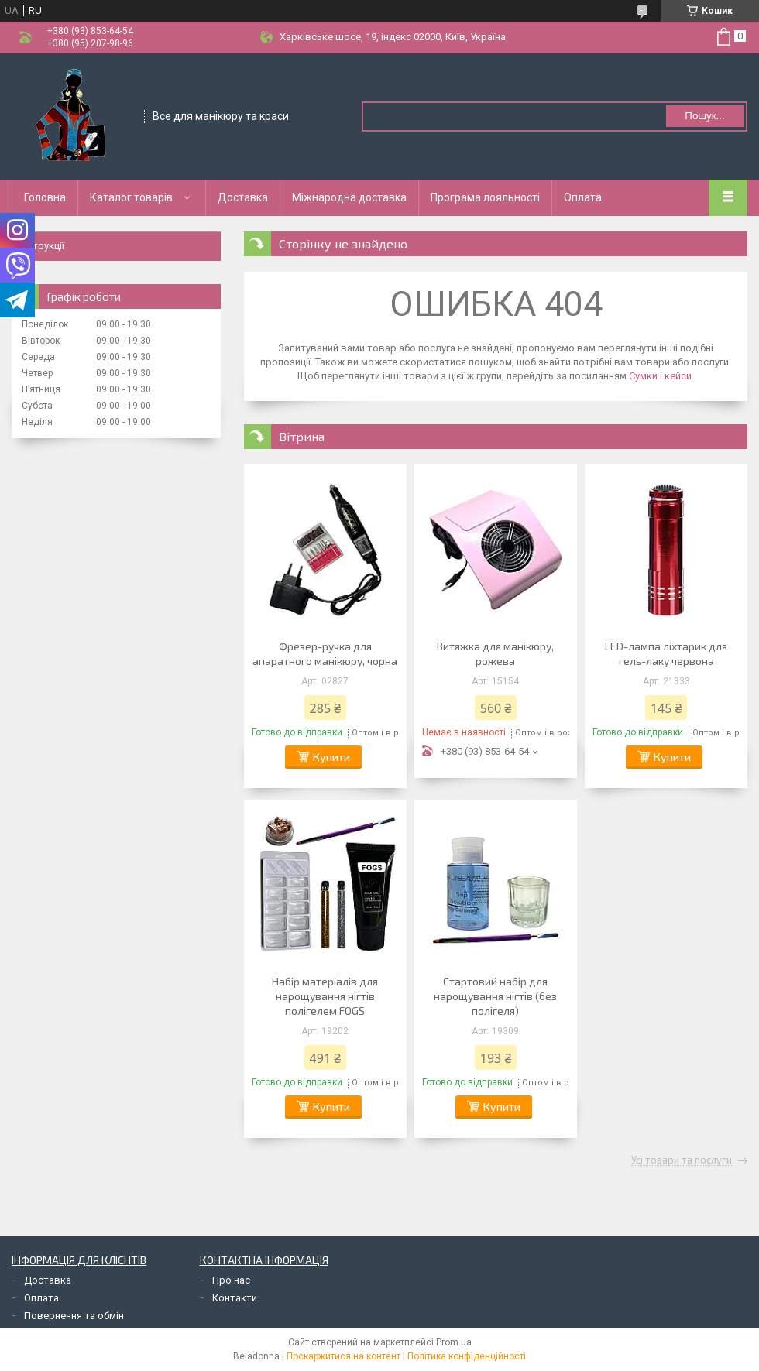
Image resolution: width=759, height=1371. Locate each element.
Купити (331, 756)
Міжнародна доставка (349, 197)
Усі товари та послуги (681, 1160)
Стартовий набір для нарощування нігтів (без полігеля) (495, 996)
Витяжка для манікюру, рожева (495, 653)
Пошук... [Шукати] (704, 116)
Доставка (243, 197)
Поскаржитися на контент (343, 1356)
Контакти (234, 1298)
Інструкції (41, 246)
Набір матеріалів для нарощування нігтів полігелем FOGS (325, 996)
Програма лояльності (485, 197)
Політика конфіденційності (466, 1356)
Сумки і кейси (660, 376)
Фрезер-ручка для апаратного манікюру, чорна (324, 653)
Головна (45, 197)
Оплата (583, 197)
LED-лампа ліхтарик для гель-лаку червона (666, 653)
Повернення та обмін (74, 1315)
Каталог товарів (131, 197)
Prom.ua (454, 1342)
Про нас (231, 1280)
